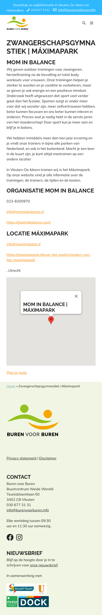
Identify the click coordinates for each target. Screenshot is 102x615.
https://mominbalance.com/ (29, 222)
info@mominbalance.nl (25, 211)
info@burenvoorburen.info (76, 10)
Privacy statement (22, 458)
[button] (84, 23)
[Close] (76, 296)
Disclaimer (47, 458)
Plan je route (17, 372)
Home (11, 386)
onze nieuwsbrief (44, 565)
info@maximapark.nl (23, 244)
